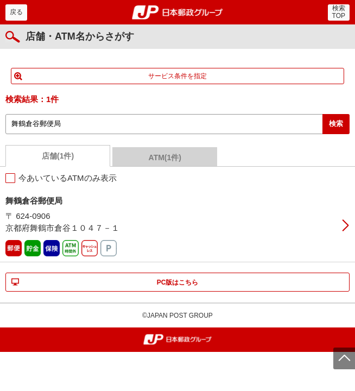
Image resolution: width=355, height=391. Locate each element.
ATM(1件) (165, 157)
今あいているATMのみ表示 (67, 177)
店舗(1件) (58, 156)
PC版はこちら (178, 282)
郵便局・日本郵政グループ (177, 12)
